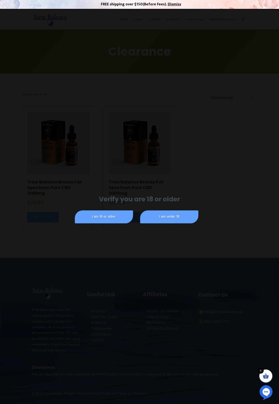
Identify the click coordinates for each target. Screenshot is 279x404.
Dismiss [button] (174, 4)
